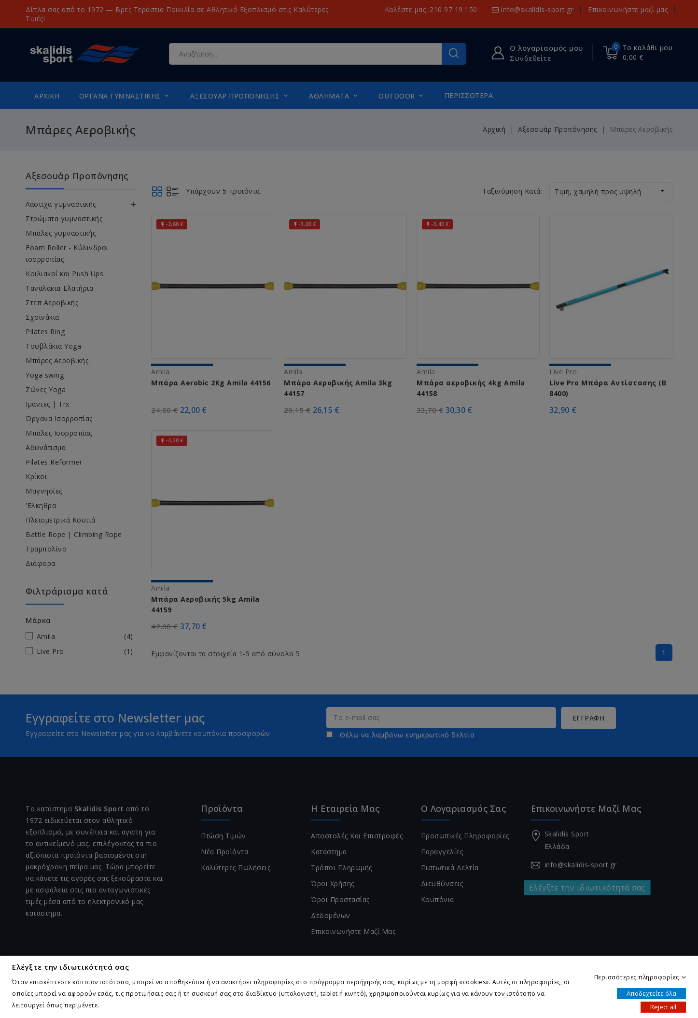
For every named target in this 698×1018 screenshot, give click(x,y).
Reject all (663, 1006)
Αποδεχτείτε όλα (651, 993)
